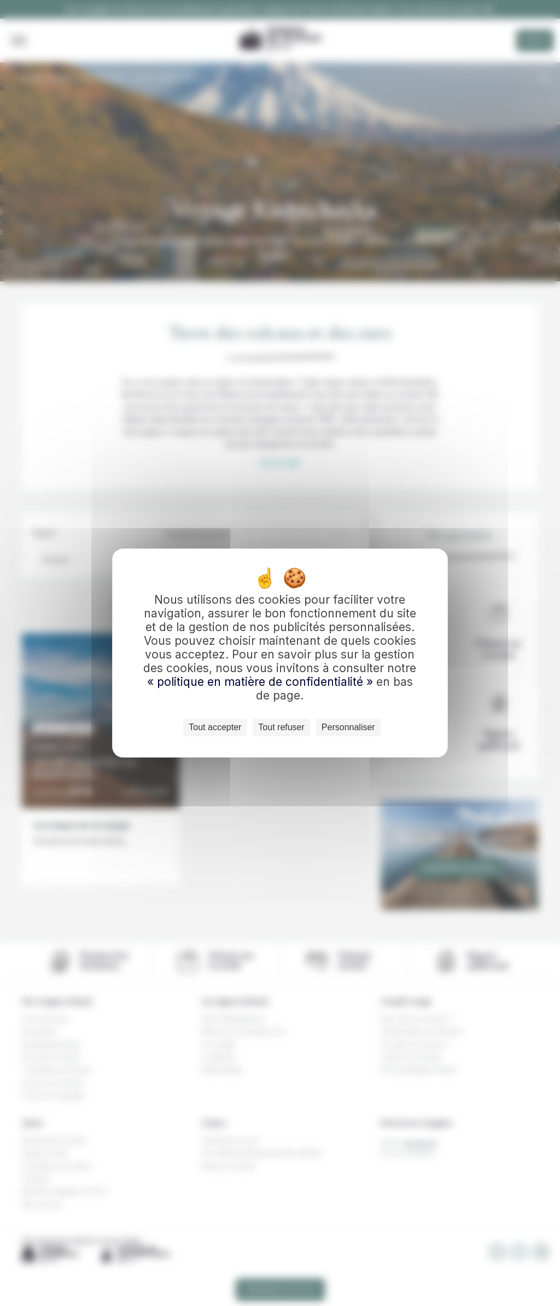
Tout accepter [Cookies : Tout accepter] (215, 727)
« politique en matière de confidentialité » (261, 682)
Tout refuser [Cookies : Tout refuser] (281, 727)
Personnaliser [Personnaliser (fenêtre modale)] (348, 727)
